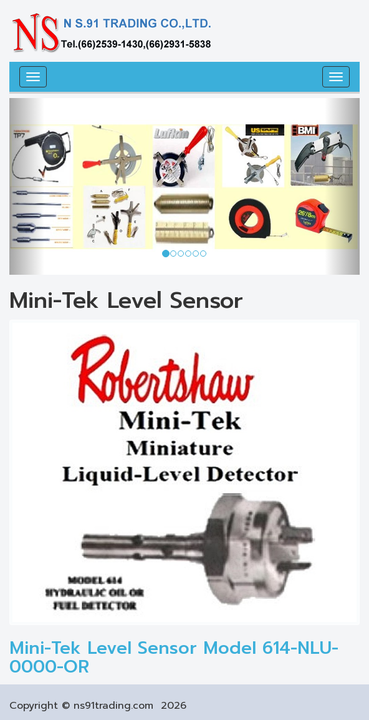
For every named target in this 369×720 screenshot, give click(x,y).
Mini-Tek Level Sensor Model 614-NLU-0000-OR (173, 657)
